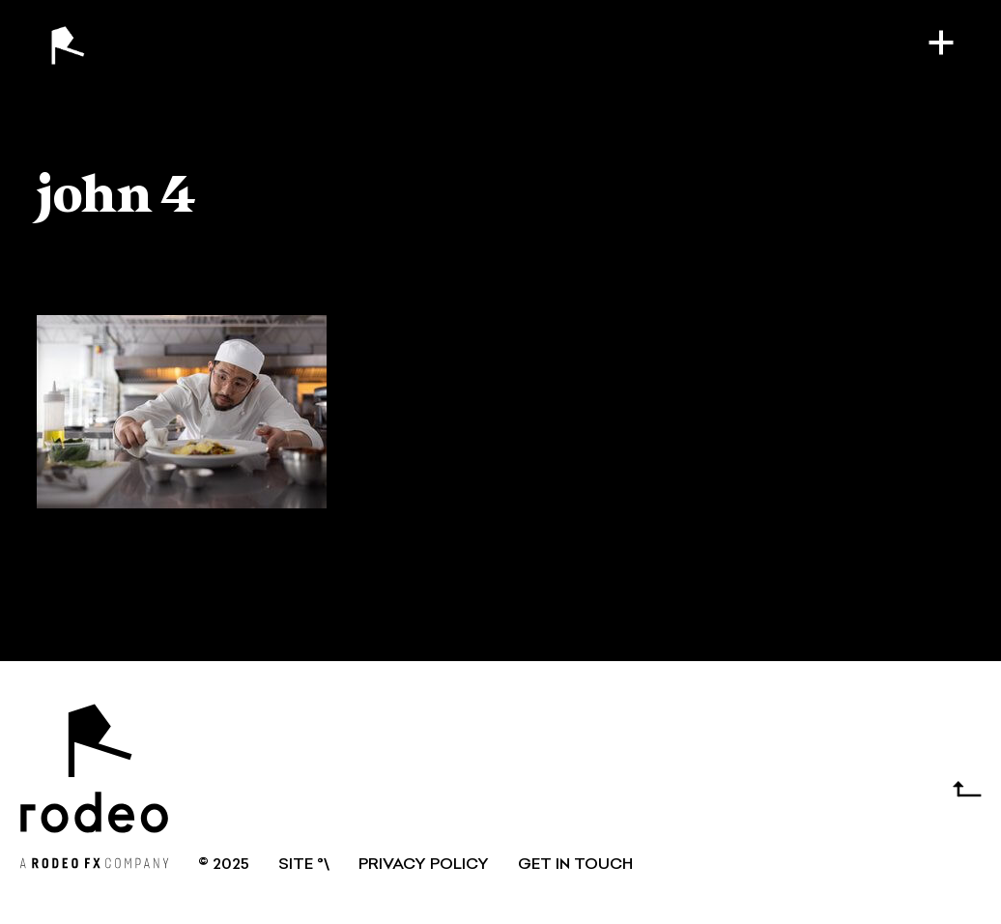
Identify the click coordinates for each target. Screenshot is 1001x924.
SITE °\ (303, 865)
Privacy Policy (423, 865)
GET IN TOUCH (575, 865)
